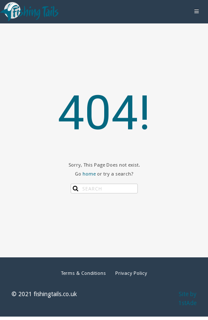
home (89, 174)
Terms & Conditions (83, 273)
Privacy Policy (131, 273)
